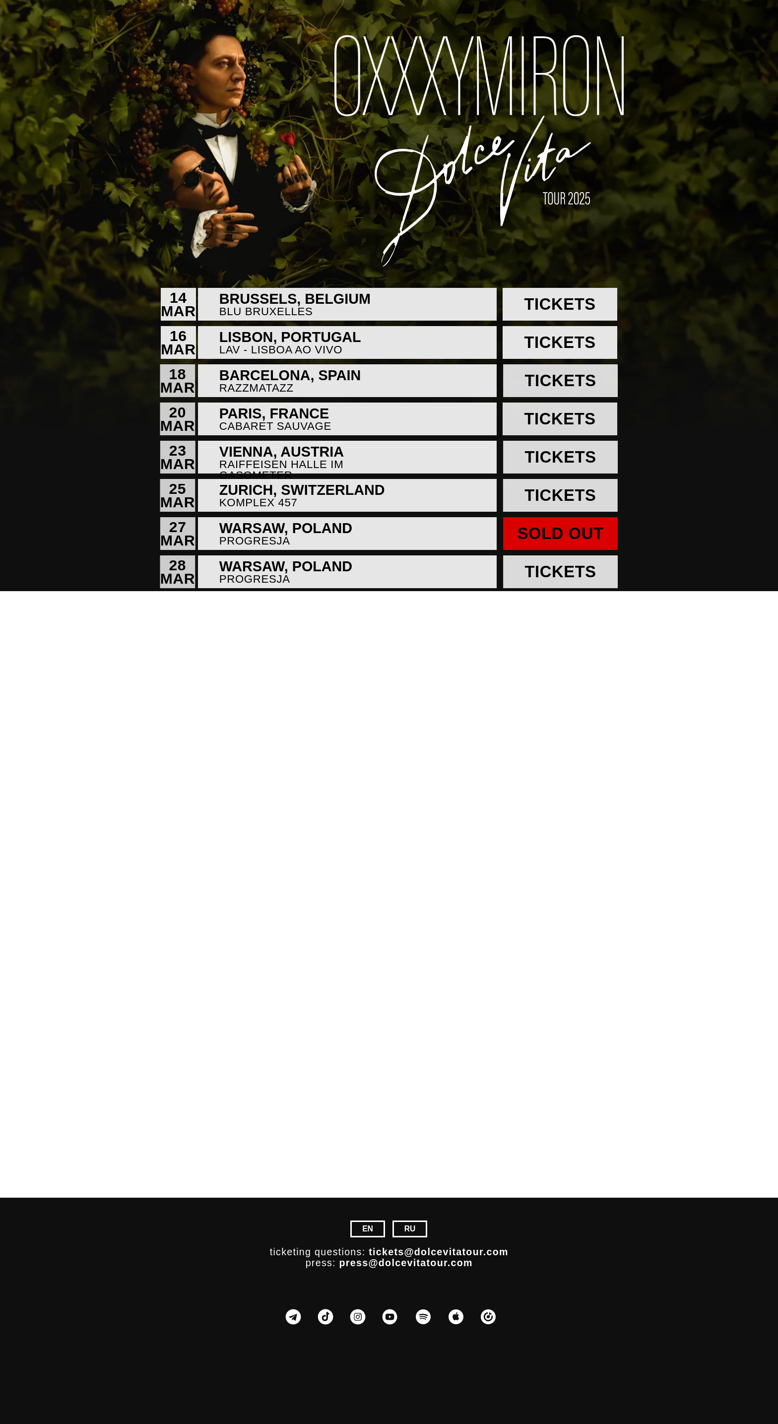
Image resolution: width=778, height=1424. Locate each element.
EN (367, 1228)
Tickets (559, 304)
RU (410, 1228)
